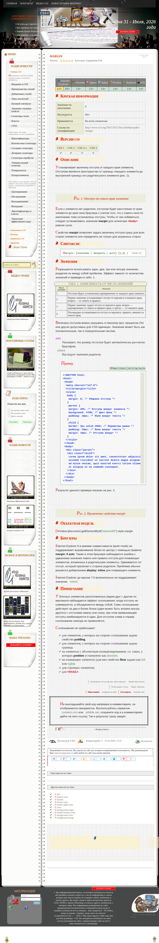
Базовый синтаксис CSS (15, 530)
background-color (65, 815)
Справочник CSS (94, 60)
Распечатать (146, 741)
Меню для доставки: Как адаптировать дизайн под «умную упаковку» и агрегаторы (17, 623)
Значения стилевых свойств (21, 110)
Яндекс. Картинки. (138, 687)
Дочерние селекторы (22, 153)
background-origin (65, 810)
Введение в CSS (19, 84)
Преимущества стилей (23, 89)
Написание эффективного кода (21, 220)
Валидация (17, 206)
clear (59, 807)
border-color (62, 797)
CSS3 (14, 126)
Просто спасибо (16, 416)
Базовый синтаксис (21, 103)
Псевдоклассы (18, 170)
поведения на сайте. (109, 692)
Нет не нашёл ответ (18, 413)
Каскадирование (20, 201)
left (58, 794)
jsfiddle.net (92, 712)
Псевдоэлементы (20, 175)
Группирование (19, 191)
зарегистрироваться (63, 753)
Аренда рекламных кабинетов (17, 319)
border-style (62, 802)
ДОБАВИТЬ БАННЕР (127, 32)
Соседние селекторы (22, 148)
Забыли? (32, 908)
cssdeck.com (70, 712)
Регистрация (18, 908)
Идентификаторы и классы (21, 212)
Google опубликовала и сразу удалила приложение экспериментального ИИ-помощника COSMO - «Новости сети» (21, 374)
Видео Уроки (20, 247)
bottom (60, 799)
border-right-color (65, 805)
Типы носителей (20, 98)
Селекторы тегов (20, 116)
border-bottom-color (66, 812)
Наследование (18, 196)
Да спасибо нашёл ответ (19, 410)
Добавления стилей (21, 94)
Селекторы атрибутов (22, 158)
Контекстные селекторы (23, 143)
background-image (65, 818)
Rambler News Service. (137, 682)
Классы (15, 121)
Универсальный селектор (19, 164)
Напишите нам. (139, 692)
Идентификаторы (20, 138)
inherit (136, 253)
